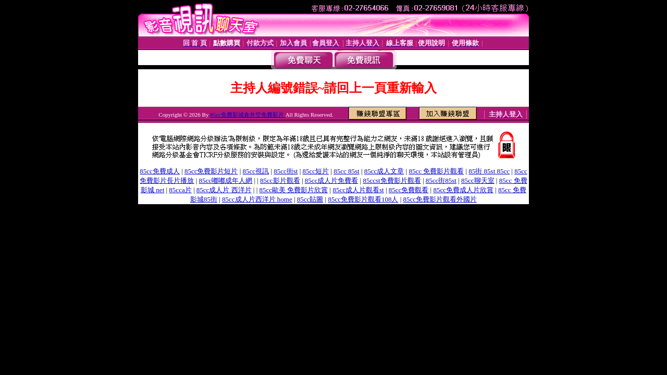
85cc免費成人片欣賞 (463, 190)
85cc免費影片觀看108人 (363, 199)
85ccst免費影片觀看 (392, 180)
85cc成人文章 (384, 171)
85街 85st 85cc (489, 171)
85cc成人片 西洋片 (224, 190)
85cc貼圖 (310, 199)
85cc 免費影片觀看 (436, 171)
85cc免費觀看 (409, 190)
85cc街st (286, 171)
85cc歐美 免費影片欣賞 (294, 190)
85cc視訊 (256, 171)
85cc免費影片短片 (211, 171)
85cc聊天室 (478, 180)
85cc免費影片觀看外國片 (440, 199)
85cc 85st (346, 171)
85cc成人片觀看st (358, 190)
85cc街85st (441, 180)
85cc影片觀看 (280, 180)
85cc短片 (316, 171)
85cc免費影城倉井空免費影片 (248, 114)
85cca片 (180, 190)
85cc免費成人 (160, 171)
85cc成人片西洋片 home (257, 199)
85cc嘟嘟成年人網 (226, 180)
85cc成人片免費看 (332, 180)
